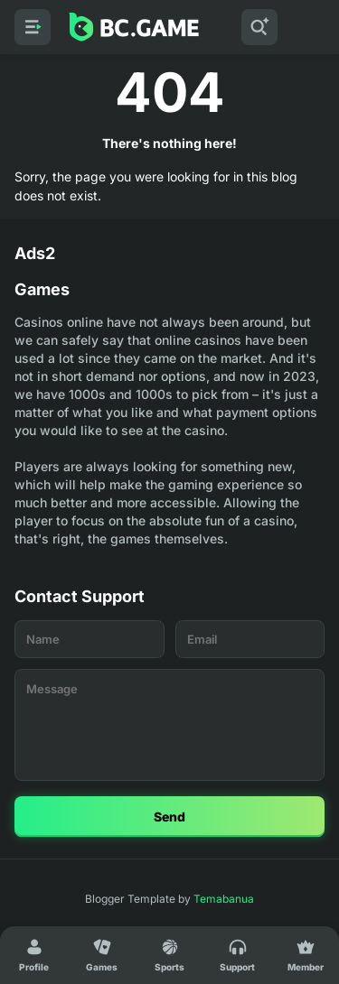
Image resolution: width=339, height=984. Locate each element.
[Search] (259, 27)
